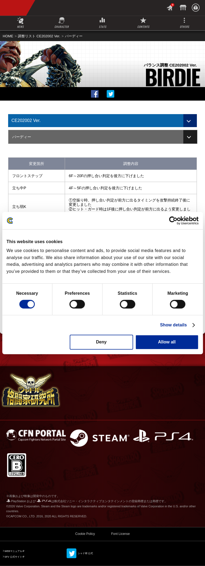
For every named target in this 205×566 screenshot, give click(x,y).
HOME (8, 36)
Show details (173, 325)
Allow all (167, 342)
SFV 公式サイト (13, 556)
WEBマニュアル (13, 551)
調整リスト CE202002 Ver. (39, 36)
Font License (120, 534)
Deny (101, 342)
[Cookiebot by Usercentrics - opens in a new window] (175, 220)
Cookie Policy (85, 534)
